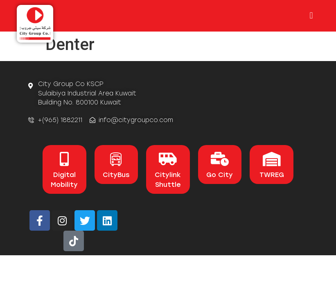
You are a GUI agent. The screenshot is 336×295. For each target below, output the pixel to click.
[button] (311, 15)
